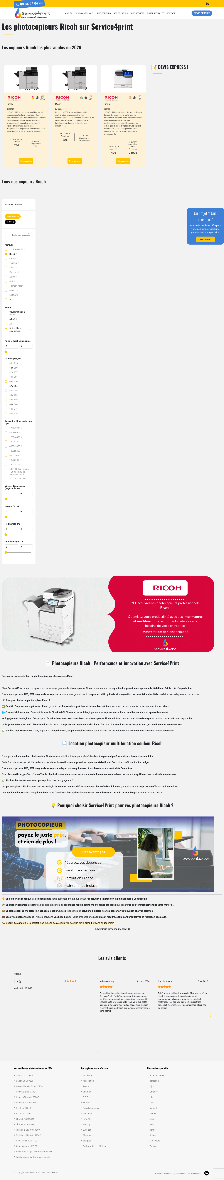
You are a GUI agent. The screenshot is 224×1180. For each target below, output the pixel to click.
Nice (152, 1119)
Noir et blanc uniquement (15, 329)
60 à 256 (13, 377)
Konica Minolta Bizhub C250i (29, 1086)
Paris (152, 1124)
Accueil (69, 13)
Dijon (152, 1086)
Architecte (87, 1075)
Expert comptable (91, 1108)
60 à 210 (13, 413)
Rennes (153, 1130)
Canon (12, 258)
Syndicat (87, 1130)
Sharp (12, 267)
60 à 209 (13, 390)
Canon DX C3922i (24, 1081)
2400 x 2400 (15, 464)
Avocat (86, 1086)
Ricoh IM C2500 (23, 1113)
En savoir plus (26, 161)
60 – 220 (13, 363)
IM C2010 (10, 109)
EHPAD (86, 1102)
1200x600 (14, 460)
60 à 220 (13, 381)
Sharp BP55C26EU (25, 1124)
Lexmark (13, 295)
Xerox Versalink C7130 (26, 1146)
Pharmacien (88, 1135)
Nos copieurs (104, 13)
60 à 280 (13, 395)
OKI (11, 281)
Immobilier (88, 1113)
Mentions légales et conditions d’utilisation (182, 1173)
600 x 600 (14, 455)
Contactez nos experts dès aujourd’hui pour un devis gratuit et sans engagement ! (60, 923)
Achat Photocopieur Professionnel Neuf (34, 1151)
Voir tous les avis (23, 988)
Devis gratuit (202, 13)
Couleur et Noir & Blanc (17, 313)
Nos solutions (120, 13)
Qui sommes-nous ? (85, 13)
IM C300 (107, 109)
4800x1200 (14, 441)
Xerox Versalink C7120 (26, 1140)
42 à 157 (13, 372)
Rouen (153, 1135)
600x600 (13, 432)
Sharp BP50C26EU (25, 1119)
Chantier (87, 1092)
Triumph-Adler (16, 286)
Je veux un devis (205, 239)
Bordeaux (154, 1081)
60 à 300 (13, 404)
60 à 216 (13, 409)
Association (88, 1081)
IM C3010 (58, 109)
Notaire (86, 1119)
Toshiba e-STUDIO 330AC (28, 1130)
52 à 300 (13, 368)
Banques (87, 1140)
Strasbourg (155, 1140)
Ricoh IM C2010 (23, 1108)
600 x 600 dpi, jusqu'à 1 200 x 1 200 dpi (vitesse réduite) (19, 472)
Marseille (154, 1108)
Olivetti (12, 290)
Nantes (153, 1113)
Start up (86, 1124)
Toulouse (154, 1146)
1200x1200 (14, 428)
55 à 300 (13, 399)
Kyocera (13, 272)
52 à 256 (13, 386)
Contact (171, 13)
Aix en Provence (157, 1075)
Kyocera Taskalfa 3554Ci (27, 1102)
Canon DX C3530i (24, 1075)
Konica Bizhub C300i (25, 1092)
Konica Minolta (16, 249)
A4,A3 (12, 319)
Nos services (137, 13)
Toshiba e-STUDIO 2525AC (28, 1135)
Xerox (12, 277)
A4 (10, 324)
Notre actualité (155, 13)
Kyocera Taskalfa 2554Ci (27, 1097)
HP (10, 299)
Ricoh (12, 254)
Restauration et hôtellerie (94, 1146)
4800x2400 (14, 446)
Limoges (154, 1092)
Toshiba (13, 263)
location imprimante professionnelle (33, 1157)
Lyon (152, 1102)
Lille (151, 1097)
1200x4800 (14, 437)
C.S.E (85, 1097)
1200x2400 (14, 451)
